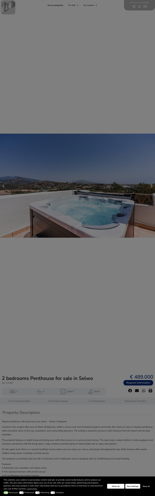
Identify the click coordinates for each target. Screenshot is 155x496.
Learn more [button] (32, 488)
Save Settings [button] (132, 486)
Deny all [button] (146, 486)
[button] (6, 492)
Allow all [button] (116, 486)
